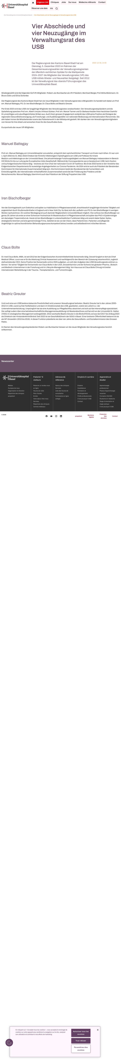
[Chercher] (56, 8)
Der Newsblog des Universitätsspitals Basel (18, 15)
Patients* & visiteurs (38, 1018)
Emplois (80, 1025)
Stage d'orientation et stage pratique (107, 1043)
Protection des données (103, 1056)
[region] (55, 1041)
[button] (9, 1042)
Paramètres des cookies (81, 1048)
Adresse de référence (60, 1018)
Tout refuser (81, 1041)
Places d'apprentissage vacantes (107, 1032)
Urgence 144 (42, 2)
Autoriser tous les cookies (81, 1032)
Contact (101, 2)
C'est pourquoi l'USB (106, 1047)
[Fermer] (97, 1030)
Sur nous (72, 2)
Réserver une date (39, 8)
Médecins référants (87, 2)
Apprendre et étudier (105, 1018)
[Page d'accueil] (14, 6)
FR (51, 8)
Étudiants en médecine (107, 1039)
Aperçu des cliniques (62, 1025)
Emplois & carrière (86, 1017)
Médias (10, 1025)
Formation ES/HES (106, 1036)
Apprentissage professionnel (104, 1027)
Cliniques (55, 2)
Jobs (63, 2)
